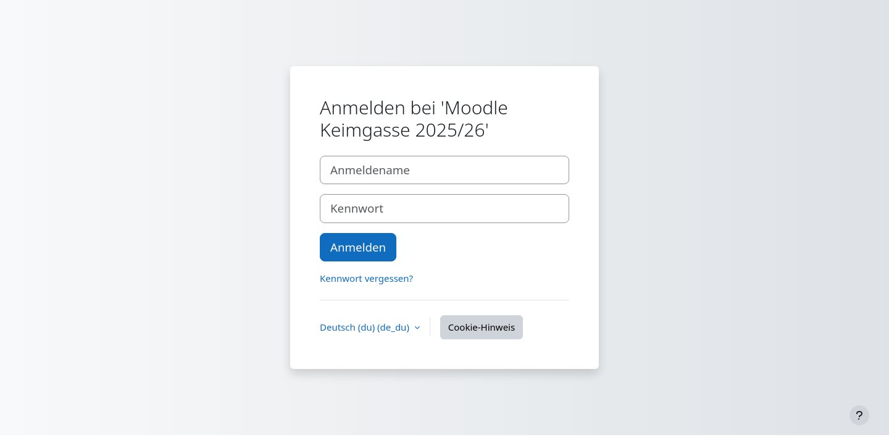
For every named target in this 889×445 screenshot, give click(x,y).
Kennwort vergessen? (366, 278)
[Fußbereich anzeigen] (859, 415)
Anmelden (358, 247)
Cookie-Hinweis (481, 327)
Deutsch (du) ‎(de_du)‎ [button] (366, 327)
